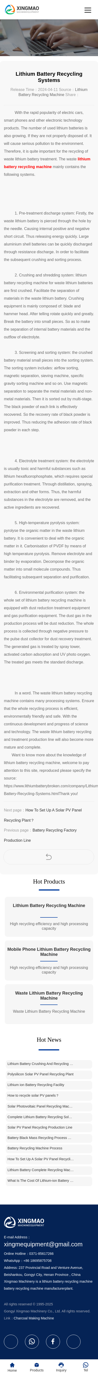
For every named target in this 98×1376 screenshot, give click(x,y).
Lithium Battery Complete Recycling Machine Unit (41, 1170)
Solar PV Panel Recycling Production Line (40, 1127)
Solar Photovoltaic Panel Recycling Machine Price (41, 1106)
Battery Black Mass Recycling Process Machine (41, 1138)
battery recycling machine (23, 1288)
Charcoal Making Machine (34, 1318)
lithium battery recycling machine (67, 1281)
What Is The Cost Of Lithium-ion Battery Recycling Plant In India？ (41, 1181)
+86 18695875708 (37, 1261)
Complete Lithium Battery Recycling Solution (41, 1117)
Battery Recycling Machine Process (35, 1148)
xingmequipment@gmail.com (43, 1244)
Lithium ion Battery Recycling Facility (36, 1085)
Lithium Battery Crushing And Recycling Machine (41, 1064)
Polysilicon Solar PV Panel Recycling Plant (41, 1074)
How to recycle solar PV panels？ (33, 1095)
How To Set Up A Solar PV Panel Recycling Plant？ (41, 1159)
